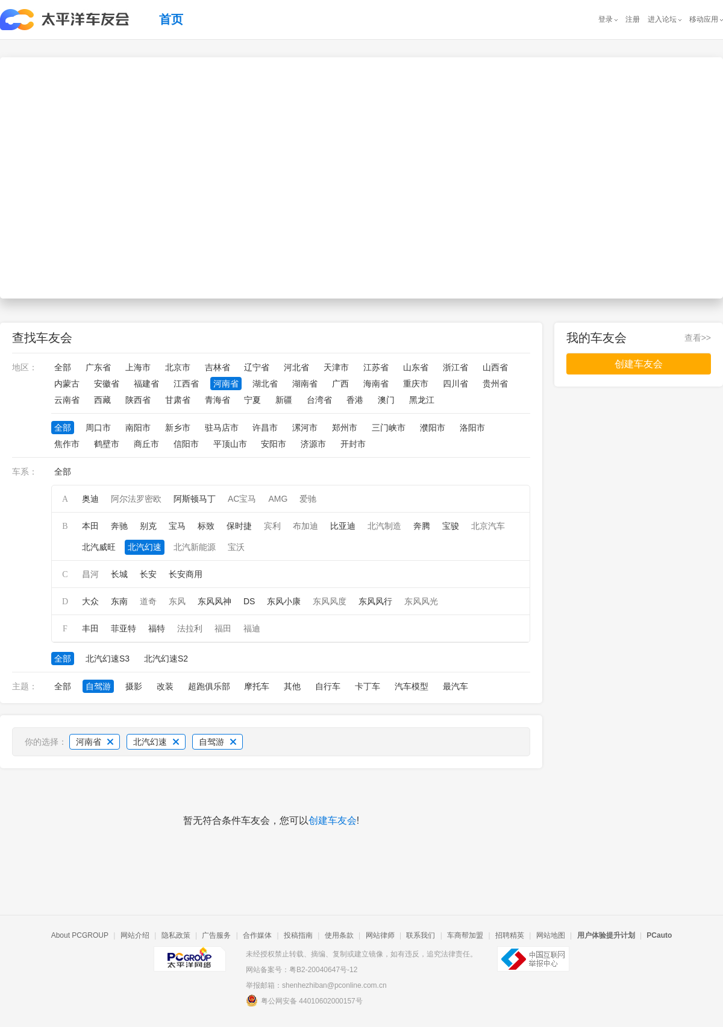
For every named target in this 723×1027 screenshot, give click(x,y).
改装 (165, 686)
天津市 (336, 367)
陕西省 (138, 400)
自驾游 (98, 686)
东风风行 (375, 601)
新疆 (283, 400)
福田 (222, 628)
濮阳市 (432, 427)
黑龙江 (421, 400)
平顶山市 (230, 444)
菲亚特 (123, 628)
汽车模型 (411, 686)
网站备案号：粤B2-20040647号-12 (301, 969)
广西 (340, 383)
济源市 (313, 444)
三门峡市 (388, 427)
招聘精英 (509, 935)
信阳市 (186, 444)
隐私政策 (175, 935)
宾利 (272, 526)
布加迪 (305, 526)
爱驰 (307, 499)
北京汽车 (488, 526)
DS (249, 601)
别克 (148, 526)
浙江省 (455, 367)
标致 (206, 526)
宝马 (177, 526)
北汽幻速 (144, 547)
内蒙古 (67, 383)
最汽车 (455, 686)
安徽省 (106, 383)
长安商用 (185, 574)
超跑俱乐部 (209, 686)
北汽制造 (384, 526)
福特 (156, 628)
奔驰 (119, 526)
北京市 (177, 367)
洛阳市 (472, 427)
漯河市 (305, 427)
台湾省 (319, 400)
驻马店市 (222, 427)
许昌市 (265, 427)
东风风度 (329, 601)
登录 (605, 19)
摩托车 (256, 686)
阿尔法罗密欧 (136, 499)
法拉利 (189, 628)
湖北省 (265, 383)
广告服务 (216, 935)
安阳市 (273, 444)
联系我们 (420, 935)
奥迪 (90, 499)
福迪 (251, 628)
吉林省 (217, 367)
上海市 (138, 367)
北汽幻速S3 (108, 658)
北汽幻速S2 (166, 658)
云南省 (67, 400)
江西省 (186, 383)
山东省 (415, 367)
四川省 (455, 383)
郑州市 (344, 427)
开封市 (353, 444)
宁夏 (252, 400)
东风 (177, 601)
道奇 (148, 601)
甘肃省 (177, 400)
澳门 (386, 400)
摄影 (133, 686)
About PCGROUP (79, 935)
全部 (62, 367)
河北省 (296, 367)
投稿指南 (298, 935)
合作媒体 (257, 935)
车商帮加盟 (465, 935)
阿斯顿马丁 (195, 499)
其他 (292, 686)
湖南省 (305, 383)
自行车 (327, 686)
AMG (277, 499)
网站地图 (550, 935)
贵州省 (495, 383)
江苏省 (376, 367)
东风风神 (214, 601)
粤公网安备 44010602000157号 (304, 1000)
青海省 (217, 400)
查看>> (697, 338)
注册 (632, 19)
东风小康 (284, 601)
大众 (90, 601)
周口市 (98, 427)
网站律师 (380, 935)
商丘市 (146, 444)
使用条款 (339, 935)
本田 (90, 526)
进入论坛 (662, 19)
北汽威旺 (99, 547)
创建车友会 (332, 820)
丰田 (90, 628)
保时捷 (239, 526)
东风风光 (421, 601)
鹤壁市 (106, 444)
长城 (119, 574)
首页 (171, 19)
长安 (148, 574)
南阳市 (138, 427)
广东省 (98, 367)
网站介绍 (134, 935)
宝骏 (450, 526)
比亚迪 (342, 526)
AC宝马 (242, 499)
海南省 (376, 383)
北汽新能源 (195, 547)
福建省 (146, 383)
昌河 (90, 574)
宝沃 (236, 547)
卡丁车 (367, 686)
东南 (119, 601)
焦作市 (67, 444)
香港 (354, 400)
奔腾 (421, 526)
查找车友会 (42, 337)
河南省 (226, 383)
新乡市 (177, 427)
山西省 (495, 367)
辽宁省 (256, 367)
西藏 (102, 400)
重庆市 (415, 383)
